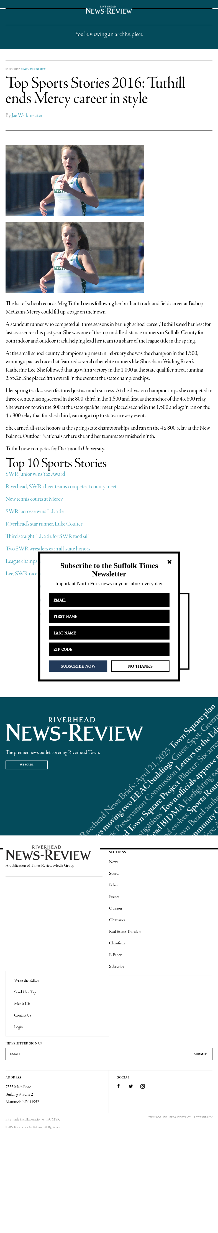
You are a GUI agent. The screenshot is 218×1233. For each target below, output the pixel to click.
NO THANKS (140, 666)
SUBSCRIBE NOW (78, 666)
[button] (109, 570)
